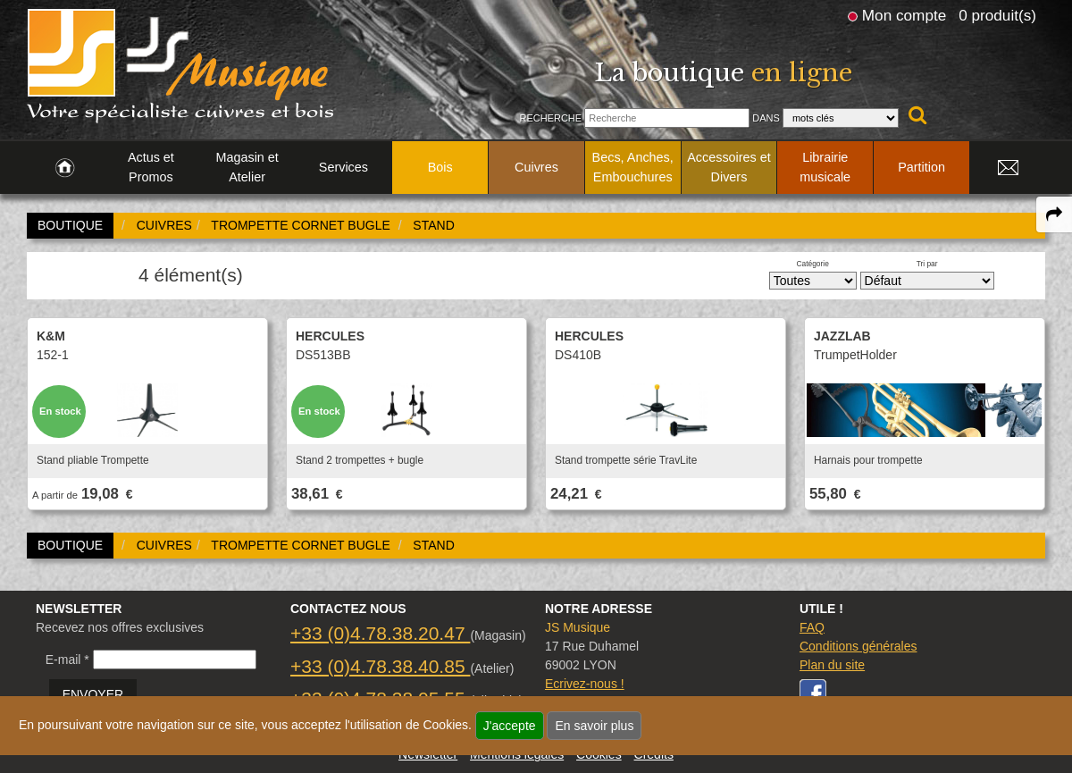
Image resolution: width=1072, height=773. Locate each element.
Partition (921, 167)
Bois (440, 167)
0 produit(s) (997, 15)
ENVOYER (93, 694)
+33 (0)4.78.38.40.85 (380, 666)
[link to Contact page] (1007, 168)
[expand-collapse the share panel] (1054, 214)
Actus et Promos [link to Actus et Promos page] (151, 167)
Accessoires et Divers (729, 167)
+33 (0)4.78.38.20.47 (380, 633)
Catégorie (813, 263)
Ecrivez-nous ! (584, 683)
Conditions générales (858, 646)
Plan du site (832, 665)
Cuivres (536, 167)
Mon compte (904, 15)
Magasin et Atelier (246, 167)
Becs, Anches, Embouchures (633, 167)
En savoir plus (594, 725)
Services (343, 167)
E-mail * (67, 659)
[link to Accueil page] (65, 168)
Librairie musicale (825, 167)
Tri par (927, 263)
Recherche (550, 118)
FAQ (812, 627)
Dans (766, 118)
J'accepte (509, 725)
